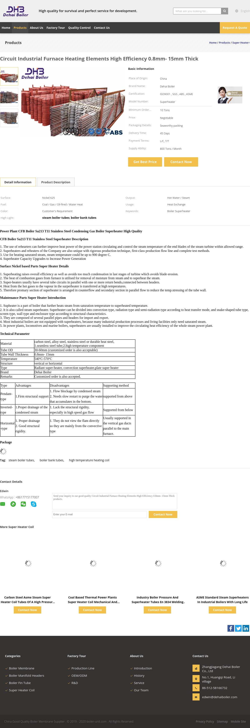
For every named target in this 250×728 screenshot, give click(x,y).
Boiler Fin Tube (18, 683)
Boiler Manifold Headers (24, 675)
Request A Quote (235, 28)
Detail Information (17, 182)
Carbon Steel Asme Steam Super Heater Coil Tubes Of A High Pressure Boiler (27, 602)
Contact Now (181, 162)
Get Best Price (145, 162)
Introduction (141, 668)
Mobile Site (238, 721)
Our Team (139, 690)
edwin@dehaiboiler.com (215, 697)
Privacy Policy (205, 721)
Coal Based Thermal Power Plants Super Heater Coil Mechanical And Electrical (92, 602)
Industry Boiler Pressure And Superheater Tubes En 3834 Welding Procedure (157, 602)
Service (137, 683)
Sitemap (222, 721)
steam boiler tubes (21, 460)
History (137, 675)
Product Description (55, 182)
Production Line (81, 668)
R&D (73, 683)
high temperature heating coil (89, 460)
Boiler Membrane (19, 668)
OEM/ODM (77, 675)
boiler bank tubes (51, 460)
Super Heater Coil (20, 690)
